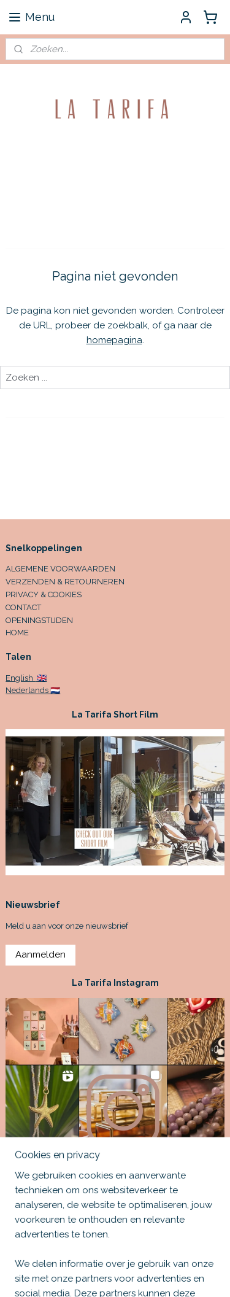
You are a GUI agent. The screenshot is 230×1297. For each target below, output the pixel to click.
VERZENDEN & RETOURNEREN (65, 581)
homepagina (114, 340)
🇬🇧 (41, 678)
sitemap (180, 1275)
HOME (17, 632)
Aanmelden (40, 954)
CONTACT (23, 607)
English (20, 678)
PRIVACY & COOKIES (44, 594)
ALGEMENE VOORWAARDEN (60, 568)
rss (203, 1275)
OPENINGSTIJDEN (39, 620)
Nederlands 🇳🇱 (33, 690)
